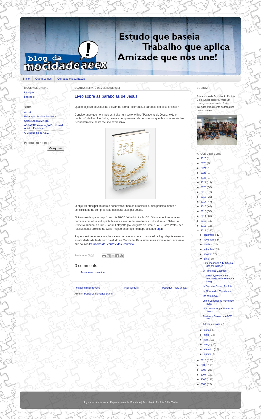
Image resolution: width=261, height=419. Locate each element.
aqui (159, 228)
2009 (204, 365)
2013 (204, 220)
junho (207, 330)
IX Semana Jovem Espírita (217, 286)
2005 (204, 384)
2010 (204, 360)
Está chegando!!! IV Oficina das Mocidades (218, 264)
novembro (209, 239)
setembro (209, 249)
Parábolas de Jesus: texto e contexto (111, 244)
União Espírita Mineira (36, 120)
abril (206, 339)
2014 (204, 216)
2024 (204, 168)
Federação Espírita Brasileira (40, 116)
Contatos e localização (71, 78)
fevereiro (209, 349)
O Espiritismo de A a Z (36, 132)
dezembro (209, 234)
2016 (204, 206)
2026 (204, 158)
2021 (204, 182)
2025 (204, 163)
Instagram (29, 92)
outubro (208, 244)
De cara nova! (210, 296)
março (207, 344)
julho (207, 258)
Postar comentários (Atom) (98, 293)
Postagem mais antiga (174, 287)
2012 (204, 225)
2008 (204, 369)
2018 (204, 196)
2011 (204, 230)
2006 (204, 379)
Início (26, 78)
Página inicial (131, 287)
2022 (204, 177)
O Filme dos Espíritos (214, 270)
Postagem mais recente (87, 287)
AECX (27, 112)
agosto (208, 254)
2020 (204, 187)
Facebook (29, 96)
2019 (204, 192)
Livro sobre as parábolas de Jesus (106, 96)
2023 (204, 172)
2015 (204, 211)
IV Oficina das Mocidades (217, 291)
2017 (204, 201)
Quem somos (43, 78)
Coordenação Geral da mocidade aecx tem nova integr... (218, 278)
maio (207, 334)
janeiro (208, 354)
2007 (204, 374)
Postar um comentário (92, 272)
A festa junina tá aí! (213, 324)
